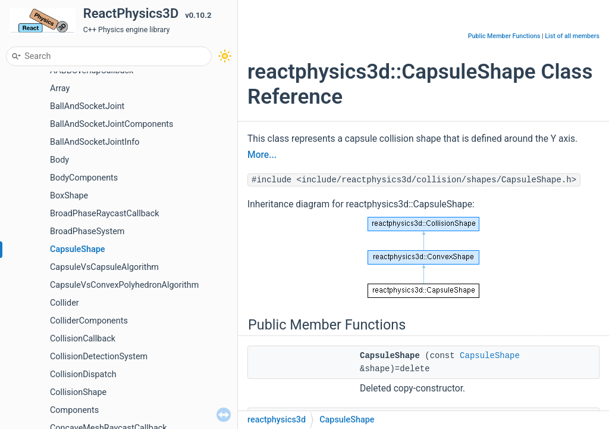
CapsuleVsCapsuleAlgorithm (104, 267)
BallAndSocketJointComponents (111, 124)
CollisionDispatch (83, 374)
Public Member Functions (504, 36)
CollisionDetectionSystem (98, 357)
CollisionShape (78, 392)
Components (74, 410)
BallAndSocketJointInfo (94, 142)
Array (60, 88)
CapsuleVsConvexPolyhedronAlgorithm (124, 285)
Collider (64, 303)
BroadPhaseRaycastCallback (104, 214)
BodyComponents (84, 178)
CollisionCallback (82, 339)
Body (59, 160)
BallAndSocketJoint (87, 106)
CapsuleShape (77, 249)
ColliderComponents (89, 321)
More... (262, 155)
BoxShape (69, 196)
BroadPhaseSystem (87, 231)
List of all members (572, 36)
